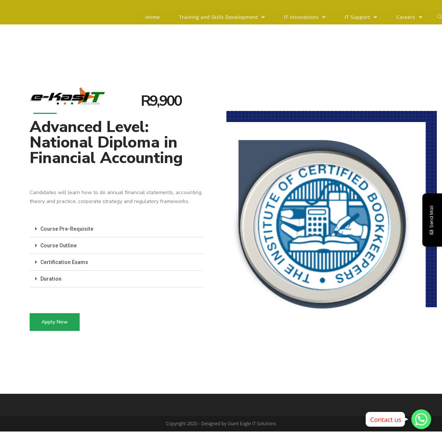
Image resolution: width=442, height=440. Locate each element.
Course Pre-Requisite (66, 229)
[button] (55, 322)
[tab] (116, 229)
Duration (51, 279)
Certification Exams (64, 262)
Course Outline (58, 245)
